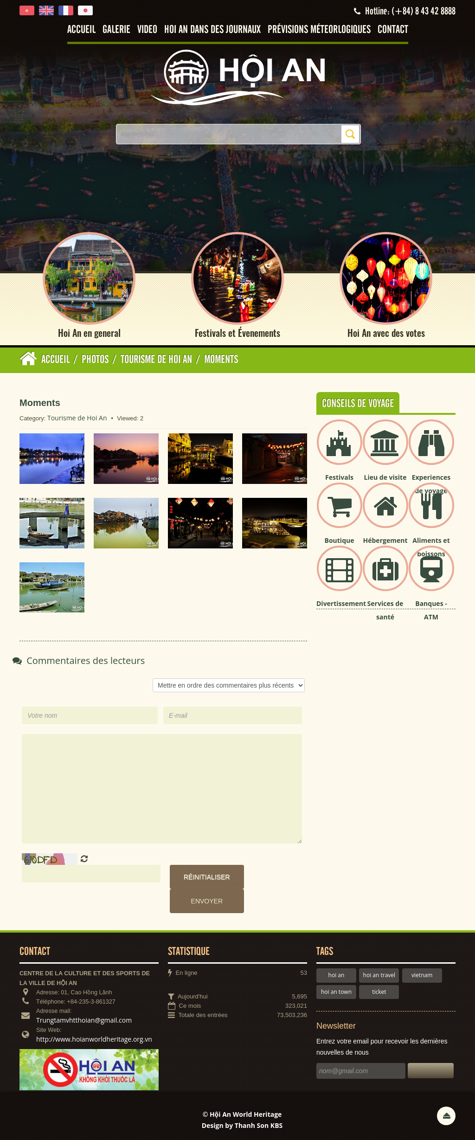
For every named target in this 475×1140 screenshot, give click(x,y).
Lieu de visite (385, 477)
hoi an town (336, 992)
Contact (393, 30)
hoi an (336, 975)
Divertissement (341, 603)
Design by (242, 1125)
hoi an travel (379, 975)
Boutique (339, 540)
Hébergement (385, 540)
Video (147, 30)
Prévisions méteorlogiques (319, 30)
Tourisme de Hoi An (77, 417)
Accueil (81, 30)
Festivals (339, 477)
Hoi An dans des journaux (212, 30)
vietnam (421, 975)
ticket (379, 992)
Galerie (116, 30)
